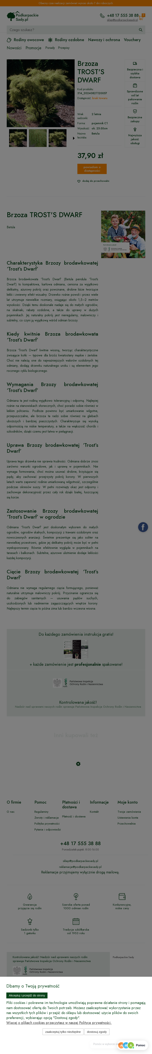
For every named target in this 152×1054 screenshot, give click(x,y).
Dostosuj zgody (97, 1031)
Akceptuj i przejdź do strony (27, 995)
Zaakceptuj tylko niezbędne (63, 1031)
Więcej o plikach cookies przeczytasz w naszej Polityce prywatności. (59, 1022)
